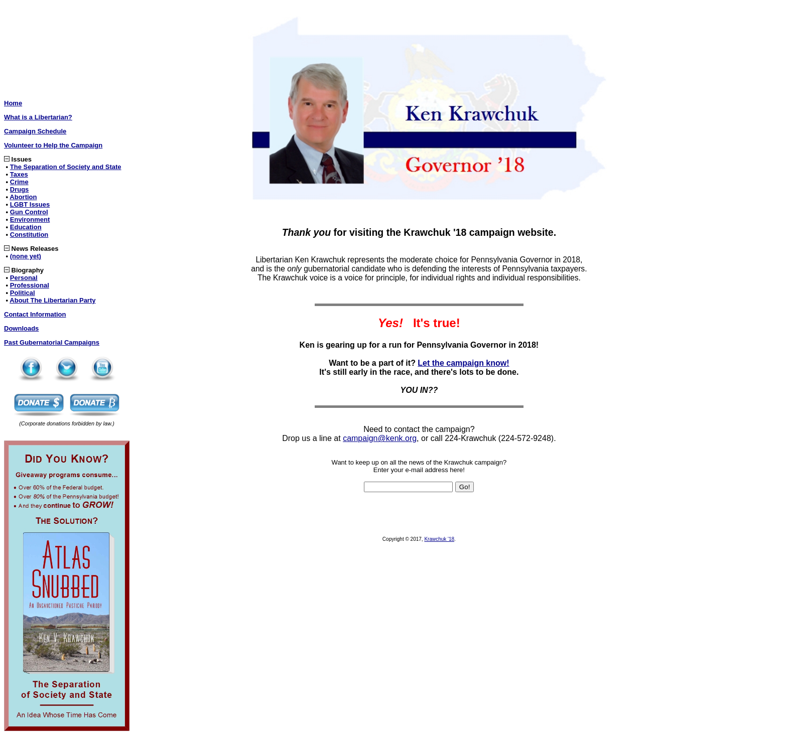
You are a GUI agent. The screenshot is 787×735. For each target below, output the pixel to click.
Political (22, 293)
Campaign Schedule (35, 131)
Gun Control (29, 212)
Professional (29, 285)
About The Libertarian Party (52, 300)
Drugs (19, 189)
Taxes (19, 174)
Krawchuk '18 (439, 539)
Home (13, 103)
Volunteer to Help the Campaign (53, 145)
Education (26, 227)
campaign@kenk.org (380, 438)
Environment (30, 219)
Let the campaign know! (463, 363)
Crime (19, 182)
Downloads (21, 328)
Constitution (29, 234)
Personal (24, 277)
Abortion (23, 197)
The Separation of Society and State (65, 167)
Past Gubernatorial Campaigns (51, 342)
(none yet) (25, 256)
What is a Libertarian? (38, 117)
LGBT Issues (30, 204)
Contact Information (35, 314)
